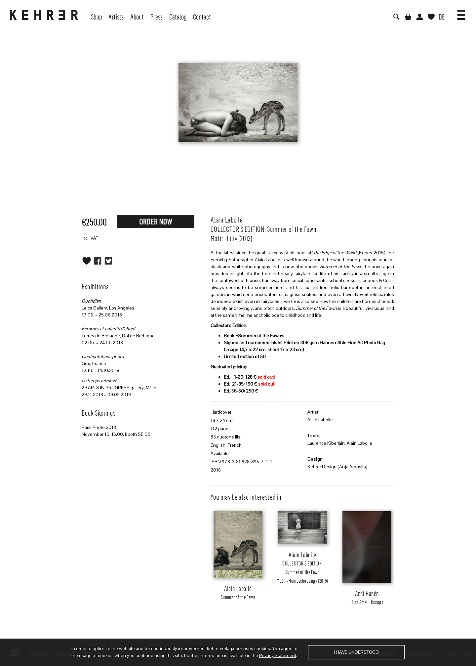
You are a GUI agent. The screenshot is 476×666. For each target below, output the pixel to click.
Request (155, 221)
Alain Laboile (320, 420)
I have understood (356, 652)
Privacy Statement (277, 655)
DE (442, 16)
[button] (461, 12)
